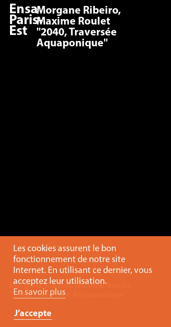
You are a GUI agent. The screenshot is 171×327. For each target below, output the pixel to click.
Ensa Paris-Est (26, 21)
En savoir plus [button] (39, 292)
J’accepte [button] (33, 313)
